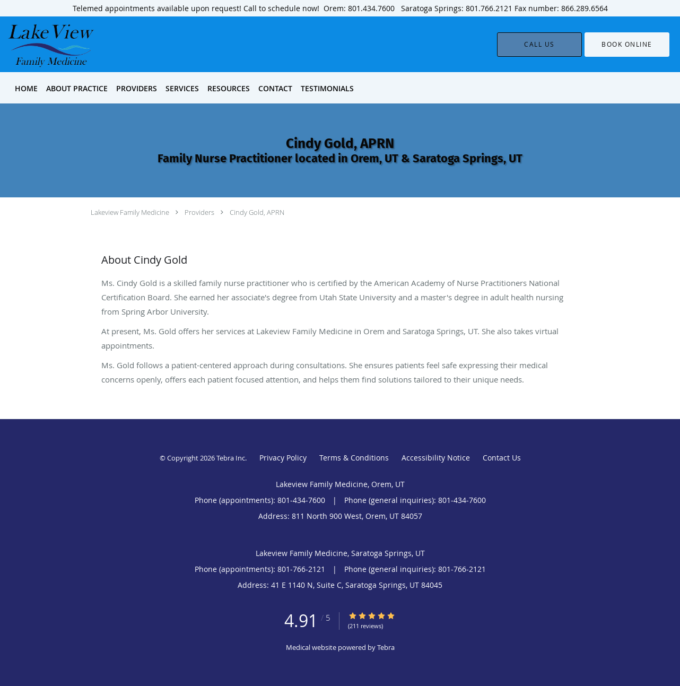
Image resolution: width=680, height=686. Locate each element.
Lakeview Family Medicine (130, 212)
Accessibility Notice (436, 458)
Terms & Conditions (354, 458)
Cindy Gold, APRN (257, 212)
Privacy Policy (283, 458)
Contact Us (502, 458)
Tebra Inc (230, 458)
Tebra (386, 647)
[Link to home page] (35, 44)
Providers (199, 212)
